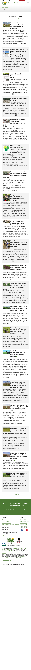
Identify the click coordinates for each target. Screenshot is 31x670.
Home (3, 7)
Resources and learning (7, 523)
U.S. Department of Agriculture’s (8, 551)
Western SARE (23, 526)
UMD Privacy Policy (6, 560)
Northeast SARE (23, 523)
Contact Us (4, 535)
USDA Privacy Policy (22, 558)
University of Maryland (7, 550)
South (6, 7)
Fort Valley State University (9, 557)
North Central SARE (24, 521)
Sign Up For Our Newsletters (14, 510)
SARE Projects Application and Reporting (10, 524)
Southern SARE (23, 524)
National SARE (23, 519)
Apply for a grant (5, 521)
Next (17, 18)
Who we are (4, 519)
